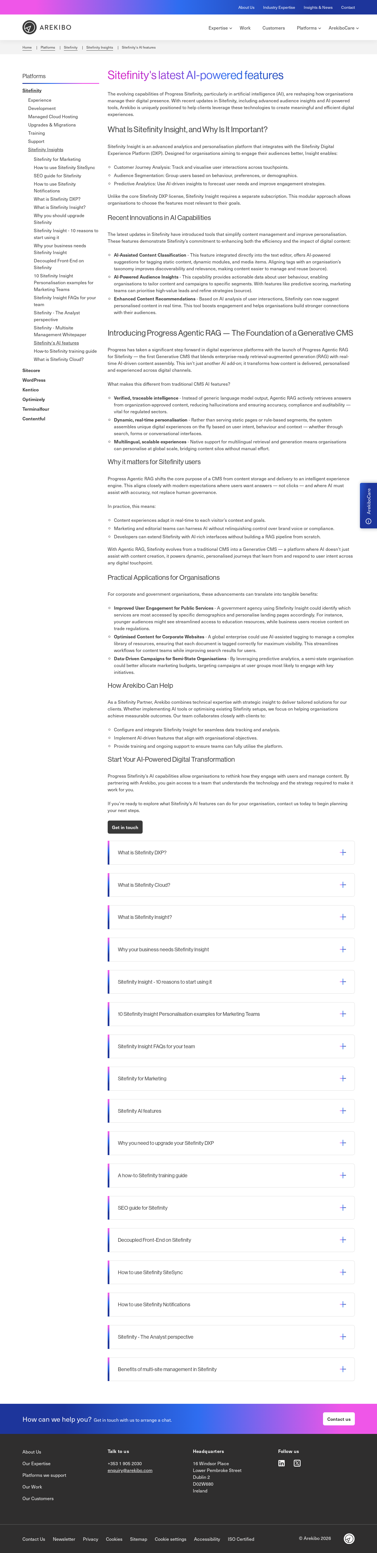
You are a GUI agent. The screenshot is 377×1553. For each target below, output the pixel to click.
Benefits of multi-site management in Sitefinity (167, 1369)
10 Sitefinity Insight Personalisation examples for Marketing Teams (63, 282)
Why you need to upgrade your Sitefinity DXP (166, 1143)
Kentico (30, 389)
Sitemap (138, 1538)
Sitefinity (71, 47)
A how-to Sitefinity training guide (153, 1175)
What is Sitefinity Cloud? (59, 359)
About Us (246, 7)
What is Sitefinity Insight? (60, 207)
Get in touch (125, 827)
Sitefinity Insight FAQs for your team (65, 301)
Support (36, 141)
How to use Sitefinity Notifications (55, 187)
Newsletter (64, 1538)
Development (42, 108)
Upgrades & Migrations (52, 124)
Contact (348, 7)
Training (36, 132)
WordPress (33, 380)
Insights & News (318, 7)
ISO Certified (241, 1538)
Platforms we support (44, 1474)
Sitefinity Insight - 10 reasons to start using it (66, 233)
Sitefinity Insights (99, 47)
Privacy (90, 1538)
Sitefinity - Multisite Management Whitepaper (60, 331)
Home (27, 47)
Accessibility (207, 1538)
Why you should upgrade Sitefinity (59, 218)
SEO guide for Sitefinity (57, 175)
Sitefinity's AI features (56, 342)
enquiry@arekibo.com (130, 1470)
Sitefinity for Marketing (57, 158)
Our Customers (38, 1498)
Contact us (339, 1419)
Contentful (33, 418)
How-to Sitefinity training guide (65, 350)
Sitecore (31, 370)
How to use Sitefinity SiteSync (64, 167)
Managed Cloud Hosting (53, 116)
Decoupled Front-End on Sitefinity (59, 264)
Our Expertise (36, 1463)
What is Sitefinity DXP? (57, 198)
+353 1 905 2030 (125, 1463)
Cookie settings (170, 1538)
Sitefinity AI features (139, 1111)
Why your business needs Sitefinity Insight (60, 249)
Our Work (32, 1486)
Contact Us (33, 1538)
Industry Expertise (279, 7)
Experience (39, 99)
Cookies (114, 1538)
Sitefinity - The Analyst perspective (57, 316)
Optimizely (33, 399)
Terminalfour (35, 409)
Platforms (48, 47)
